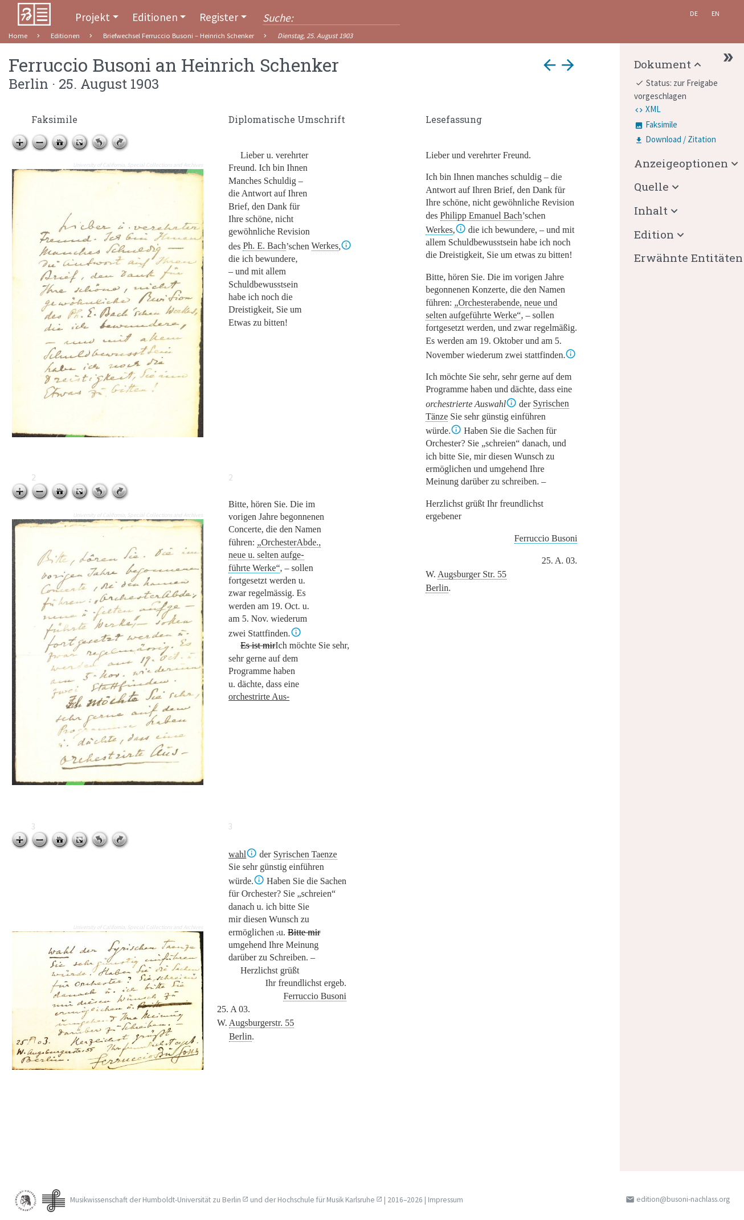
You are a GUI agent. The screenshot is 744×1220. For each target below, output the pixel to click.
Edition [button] (654, 234)
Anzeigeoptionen (681, 163)
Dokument (662, 64)
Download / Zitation (680, 139)
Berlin (437, 588)
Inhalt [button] (651, 210)
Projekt (92, 17)
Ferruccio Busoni (546, 538)
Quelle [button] (651, 186)
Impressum (445, 1200)
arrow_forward (568, 65)
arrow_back (550, 65)
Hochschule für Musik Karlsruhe (326, 1200)
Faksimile (661, 124)
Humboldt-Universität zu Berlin (191, 1200)
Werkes (325, 245)
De (694, 13)
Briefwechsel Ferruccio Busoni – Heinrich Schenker (178, 35)
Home (18, 35)
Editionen (155, 17)
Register (218, 17)
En (716, 13)
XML (653, 109)
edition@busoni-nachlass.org (683, 1199)
